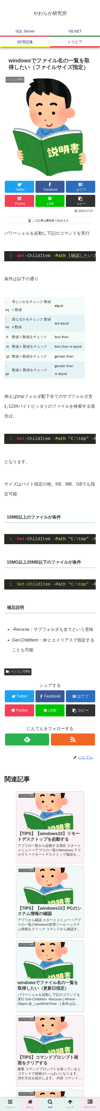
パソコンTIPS (18, 671)
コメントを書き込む (49, 1035)
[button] (80, 201)
